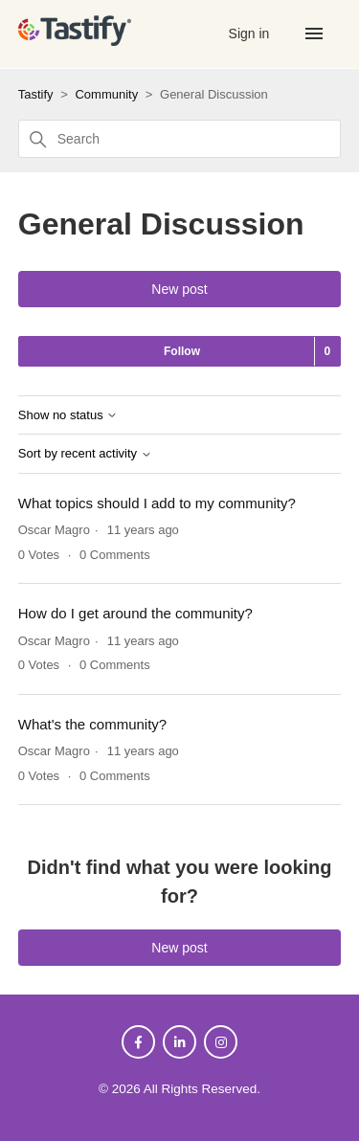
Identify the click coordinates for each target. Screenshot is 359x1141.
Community (106, 94)
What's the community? (92, 724)
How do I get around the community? (135, 613)
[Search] (180, 139)
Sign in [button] (251, 33)
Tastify (36, 94)
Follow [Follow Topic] (182, 351)
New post (179, 289)
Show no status (68, 415)
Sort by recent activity (85, 453)
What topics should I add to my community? (157, 503)
